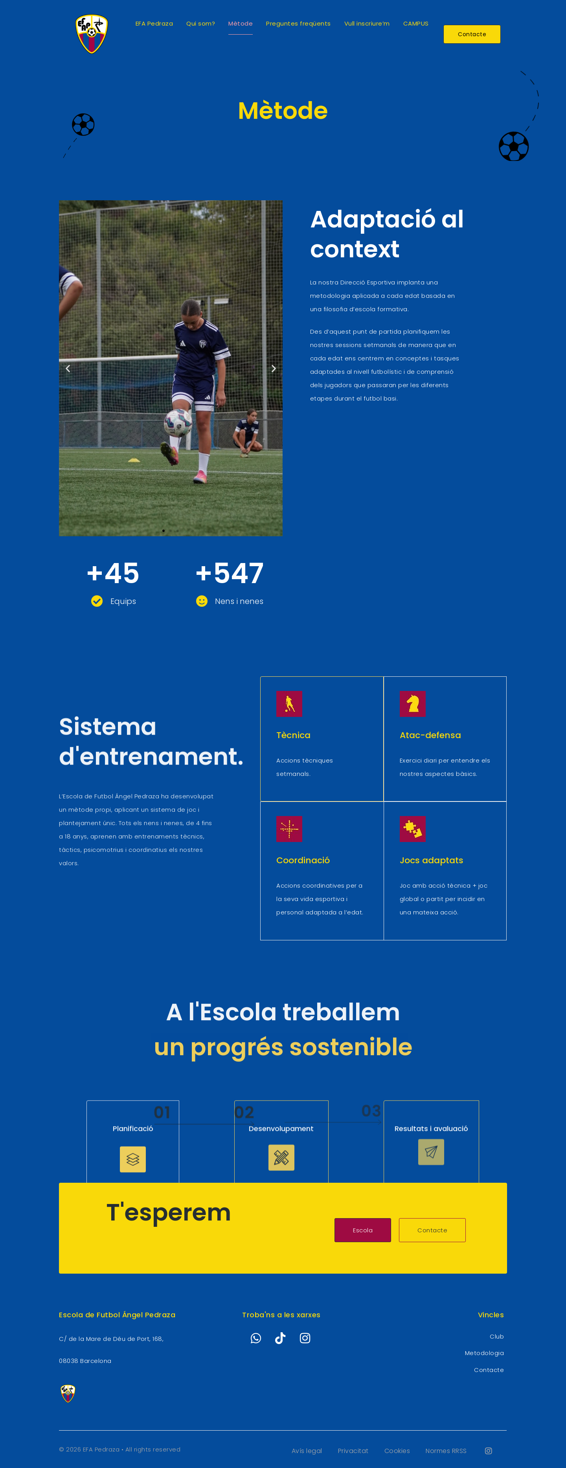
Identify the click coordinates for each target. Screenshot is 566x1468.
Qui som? (200, 23)
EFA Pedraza (154, 23)
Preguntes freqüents (298, 23)
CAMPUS (416, 23)
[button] (68, 368)
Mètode (240, 23)
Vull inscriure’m (367, 23)
